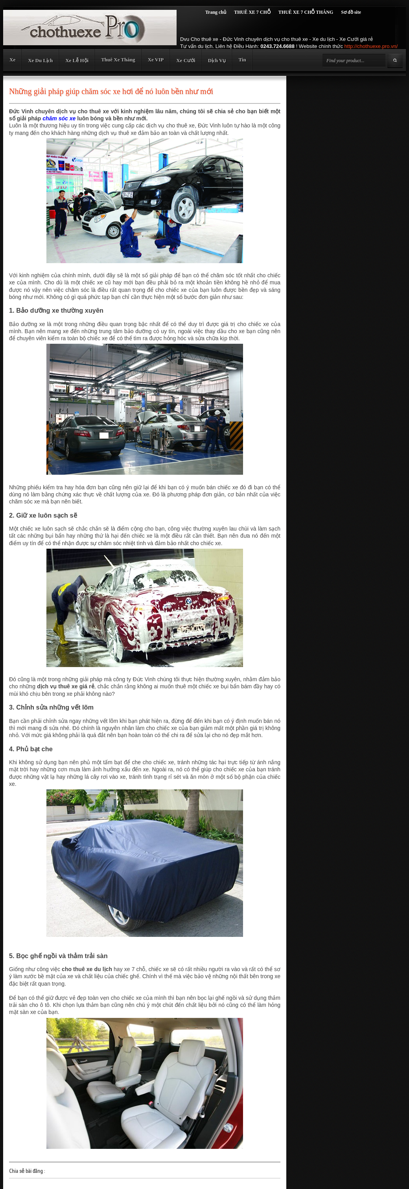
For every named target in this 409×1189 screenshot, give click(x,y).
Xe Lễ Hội (76, 60)
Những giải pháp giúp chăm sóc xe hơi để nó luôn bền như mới (111, 91)
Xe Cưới (185, 60)
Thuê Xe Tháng (118, 60)
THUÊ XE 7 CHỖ (252, 12)
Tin (242, 60)
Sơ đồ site (351, 12)
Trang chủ (215, 12)
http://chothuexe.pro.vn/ (371, 46)
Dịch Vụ (217, 60)
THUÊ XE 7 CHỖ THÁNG (305, 12)
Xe (12, 60)
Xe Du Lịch (40, 60)
